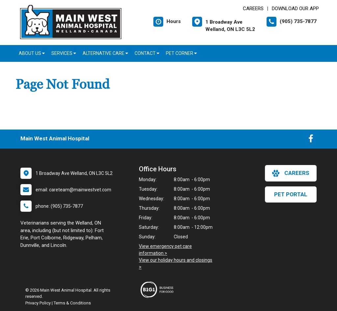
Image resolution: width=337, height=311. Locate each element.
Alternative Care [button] (105, 53)
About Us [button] (32, 53)
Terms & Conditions (72, 302)
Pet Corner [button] (181, 53)
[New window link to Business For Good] (159, 289)
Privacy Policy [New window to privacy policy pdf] (38, 302)
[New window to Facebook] (311, 140)
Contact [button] (147, 53)
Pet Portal (290, 194)
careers (290, 173)
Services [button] (63, 53)
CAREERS (253, 9)
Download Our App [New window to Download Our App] (295, 9)
